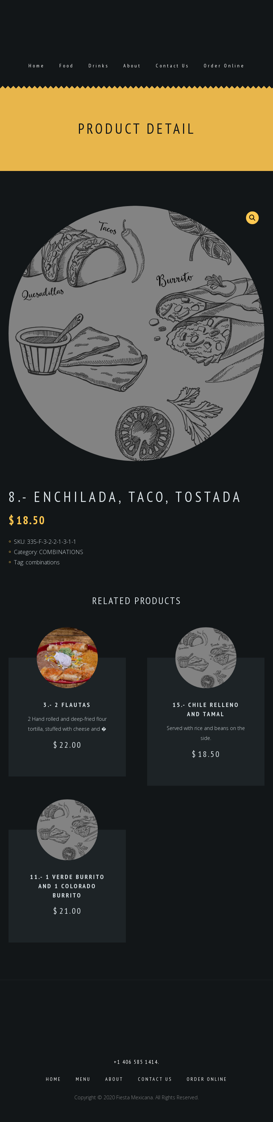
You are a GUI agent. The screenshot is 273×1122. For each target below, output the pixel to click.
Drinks (99, 65)
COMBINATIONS (61, 552)
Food (66, 65)
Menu (83, 1079)
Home (36, 65)
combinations (43, 562)
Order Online (224, 65)
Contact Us (172, 65)
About (132, 65)
